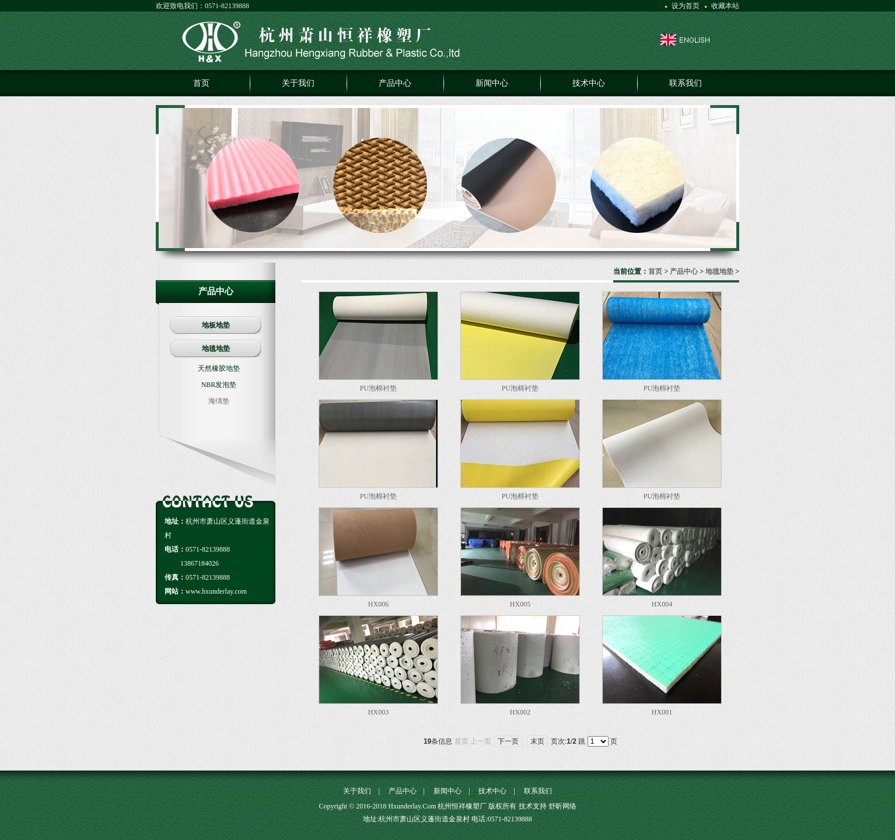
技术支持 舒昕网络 (547, 806)
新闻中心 (447, 791)
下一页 (508, 741)
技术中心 (492, 791)
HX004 (662, 604)
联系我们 (538, 791)
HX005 (520, 604)
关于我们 (357, 791)
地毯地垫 (719, 271)
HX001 (662, 712)
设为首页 (686, 6)
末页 (537, 741)
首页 (655, 271)
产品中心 (684, 271)
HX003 (378, 712)
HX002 (520, 712)
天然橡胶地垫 (219, 368)
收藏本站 (725, 6)
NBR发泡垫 (219, 385)
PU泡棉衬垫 (378, 388)
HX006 (378, 604)
